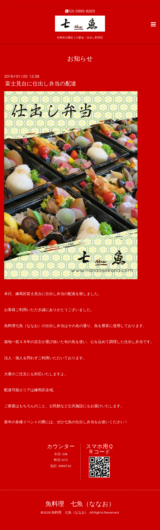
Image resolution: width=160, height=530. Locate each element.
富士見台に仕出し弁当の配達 (40, 83)
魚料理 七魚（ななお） (80, 504)
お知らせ (80, 58)
